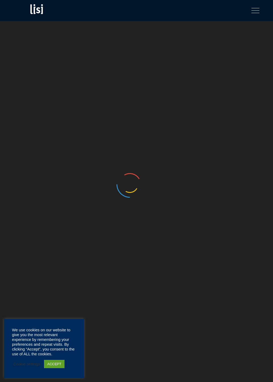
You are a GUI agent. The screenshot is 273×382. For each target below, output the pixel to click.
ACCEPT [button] (54, 364)
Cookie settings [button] (26, 364)
